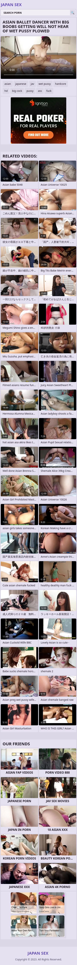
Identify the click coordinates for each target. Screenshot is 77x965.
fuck (48, 91)
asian (7, 84)
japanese (20, 84)
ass (40, 91)
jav (32, 84)
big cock (17, 91)
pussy (30, 91)
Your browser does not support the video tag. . (38, 57)
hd (6, 91)
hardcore (60, 84)
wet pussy (44, 84)
